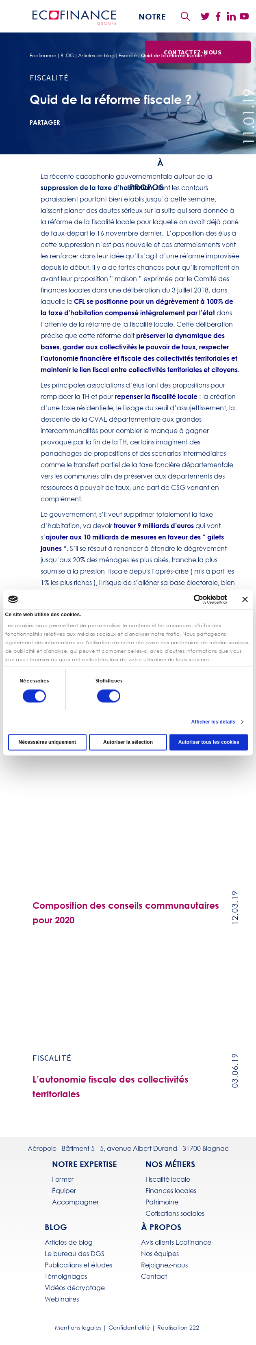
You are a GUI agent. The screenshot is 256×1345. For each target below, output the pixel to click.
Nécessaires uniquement (47, 742)
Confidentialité (129, 1328)
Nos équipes (160, 1253)
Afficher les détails (213, 722)
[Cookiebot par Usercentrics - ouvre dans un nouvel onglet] (191, 599)
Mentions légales (78, 1328)
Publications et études (78, 1265)
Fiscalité (128, 55)
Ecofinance (43, 55)
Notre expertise (84, 1164)
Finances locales (170, 1190)
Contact (154, 1276)
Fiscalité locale (167, 1179)
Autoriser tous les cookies (208, 742)
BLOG (67, 55)
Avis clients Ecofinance (176, 1242)
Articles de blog (96, 55)
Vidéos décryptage (75, 1287)
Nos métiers (170, 1164)
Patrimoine (161, 1202)
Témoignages (66, 1276)
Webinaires (62, 1299)
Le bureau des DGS (74, 1253)
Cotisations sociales (174, 1213)
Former (63, 1179)
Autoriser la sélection (128, 742)
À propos (161, 1227)
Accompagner (75, 1202)
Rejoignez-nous (164, 1265)
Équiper (64, 1190)
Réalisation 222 (178, 1328)
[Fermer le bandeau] (245, 599)
